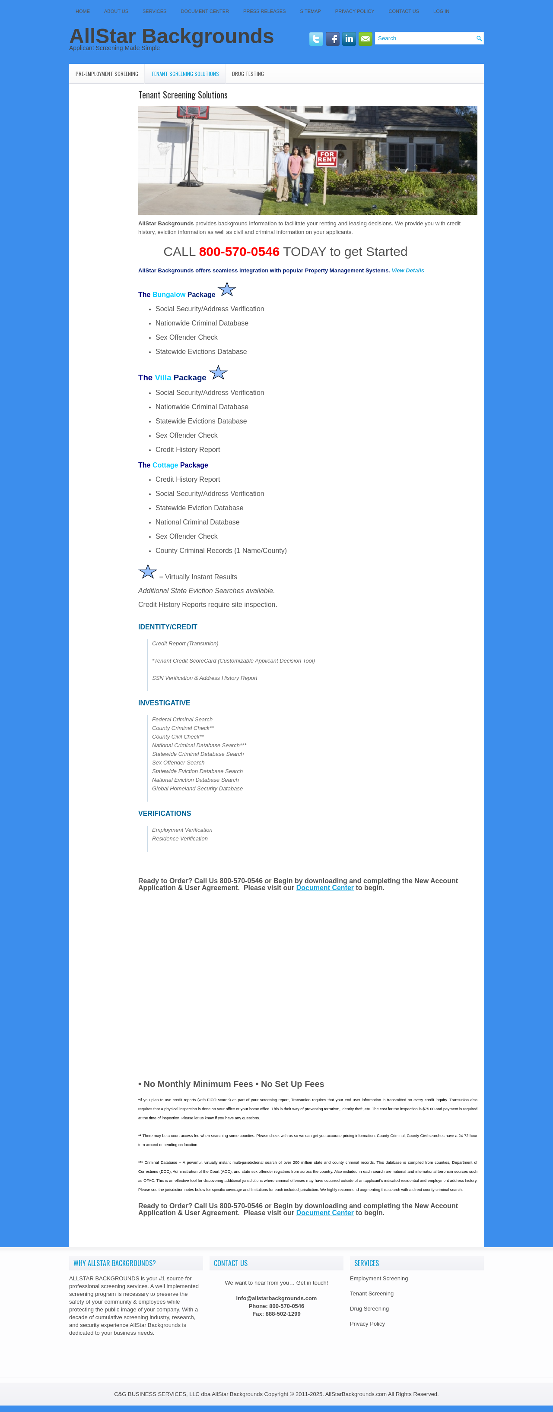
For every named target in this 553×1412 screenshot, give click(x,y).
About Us (116, 11)
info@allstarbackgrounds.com (276, 1298)
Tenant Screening (372, 1293)
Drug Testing (248, 73)
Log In (441, 11)
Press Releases (264, 11)
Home (83, 11)
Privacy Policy (355, 11)
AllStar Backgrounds (171, 36)
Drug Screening (369, 1308)
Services (154, 11)
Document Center (205, 11)
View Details (408, 270)
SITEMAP (310, 11)
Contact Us (404, 11)
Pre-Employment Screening (107, 73)
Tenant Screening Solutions (185, 73)
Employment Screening (379, 1278)
